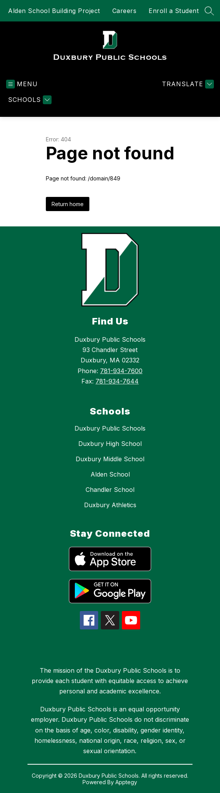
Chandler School (110, 489)
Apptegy (126, 782)
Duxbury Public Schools (110, 428)
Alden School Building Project (54, 11)
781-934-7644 (117, 381)
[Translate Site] (187, 84)
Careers (124, 11)
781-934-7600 (121, 371)
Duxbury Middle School (110, 459)
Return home (68, 204)
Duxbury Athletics (110, 505)
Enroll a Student (174, 11)
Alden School (110, 474)
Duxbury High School (110, 443)
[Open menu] (22, 84)
